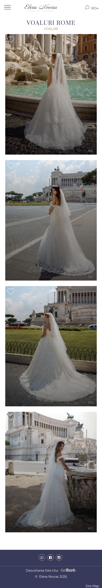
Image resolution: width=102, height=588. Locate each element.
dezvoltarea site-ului (42, 570)
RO (94, 8)
